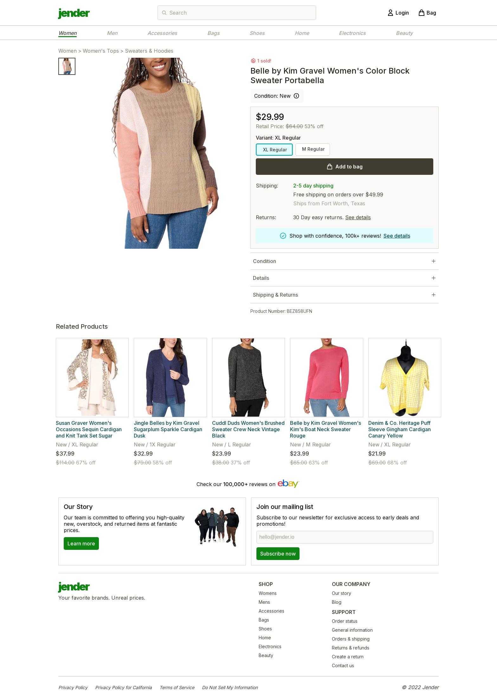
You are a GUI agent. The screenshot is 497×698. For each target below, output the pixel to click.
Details (261, 278)
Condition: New (272, 96)
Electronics (352, 33)
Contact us (343, 665)
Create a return (348, 656)
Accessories (162, 33)
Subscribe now (278, 553)
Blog (336, 602)
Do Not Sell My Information (230, 687)
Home (302, 33)
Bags (213, 33)
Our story (341, 593)
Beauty (404, 33)
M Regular (313, 149)
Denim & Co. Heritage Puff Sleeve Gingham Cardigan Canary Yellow (399, 429)
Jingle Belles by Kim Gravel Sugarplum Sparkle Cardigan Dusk (168, 429)
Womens (268, 593)
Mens (264, 602)
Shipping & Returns (275, 295)
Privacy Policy (72, 687)
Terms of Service (176, 687)
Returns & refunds (350, 647)
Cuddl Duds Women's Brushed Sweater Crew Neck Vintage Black (248, 429)
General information (352, 630)
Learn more (81, 543)
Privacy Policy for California (123, 687)
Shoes (257, 33)
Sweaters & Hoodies (149, 51)
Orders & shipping (351, 639)
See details (358, 217)
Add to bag (349, 166)
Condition (264, 261)
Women (67, 33)
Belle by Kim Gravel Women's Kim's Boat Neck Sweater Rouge (325, 429)
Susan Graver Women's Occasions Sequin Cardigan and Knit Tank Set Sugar (89, 429)
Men (112, 33)
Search (178, 13)
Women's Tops (101, 51)
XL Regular (274, 149)
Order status (345, 621)
